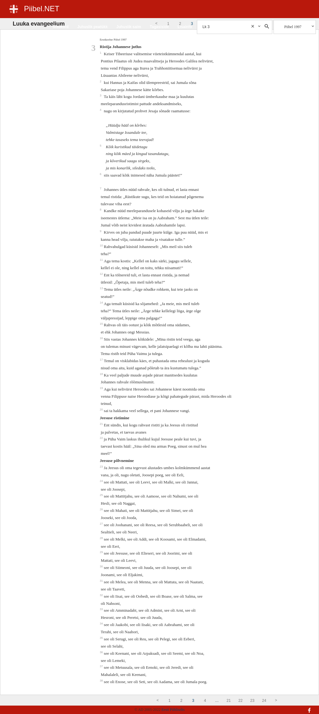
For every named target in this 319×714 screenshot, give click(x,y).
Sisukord (61, 27)
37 (102, 666)
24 (102, 481)
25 (102, 495)
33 (102, 609)
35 (102, 637)
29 (102, 552)
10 (102, 245)
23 (102, 466)
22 (102, 438)
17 (102, 359)
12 (102, 273)
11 (102, 259)
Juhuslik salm (128, 27)
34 (102, 623)
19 (102, 388)
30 (102, 566)
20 (102, 409)
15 (102, 323)
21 (102, 423)
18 (102, 374)
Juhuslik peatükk (92, 27)
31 (102, 580)
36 (102, 652)
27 (102, 523)
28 (102, 538)
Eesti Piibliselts (172, 709)
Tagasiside (159, 27)
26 (102, 509)
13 (102, 288)
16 (102, 338)
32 (102, 595)
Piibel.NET (41, 8)
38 (102, 680)
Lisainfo (185, 27)
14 (102, 302)
